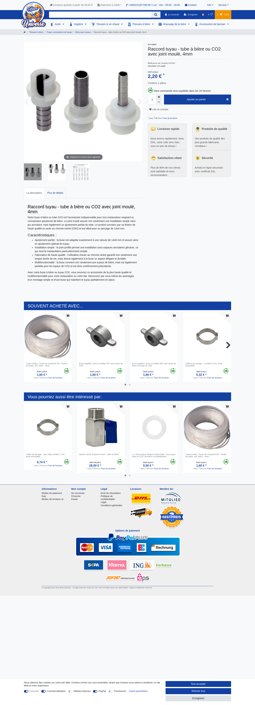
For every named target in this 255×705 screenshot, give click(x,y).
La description (34, 192)
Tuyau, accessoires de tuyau (59, 32)
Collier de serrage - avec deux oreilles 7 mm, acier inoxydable (45, 455)
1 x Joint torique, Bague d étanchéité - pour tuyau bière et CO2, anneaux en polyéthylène (153, 455)
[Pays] (203, 14)
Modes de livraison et (52, 499)
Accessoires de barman (212, 24)
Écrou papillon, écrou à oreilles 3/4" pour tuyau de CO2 (101, 364)
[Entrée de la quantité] (152, 99)
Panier (74, 499)
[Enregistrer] (191, 14)
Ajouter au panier (207, 99)
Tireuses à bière (141, 24)
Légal (103, 502)
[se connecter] (172, 14)
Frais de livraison (169, 118)
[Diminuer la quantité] (158, 102)
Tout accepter (198, 683)
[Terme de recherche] (100, 15)
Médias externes (82, 691)
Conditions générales (111, 505)
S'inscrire (76, 496)
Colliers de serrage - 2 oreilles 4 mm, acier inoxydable (203, 364)
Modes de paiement (52, 493)
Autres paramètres (138, 691)
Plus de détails (55, 192)
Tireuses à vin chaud (108, 24)
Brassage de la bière (175, 24)
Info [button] (209, 5)
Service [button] (222, 5)
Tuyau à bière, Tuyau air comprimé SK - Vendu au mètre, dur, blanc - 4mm (46, 364)
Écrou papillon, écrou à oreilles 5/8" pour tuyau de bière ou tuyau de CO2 (154, 364)
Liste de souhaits (158, 109)
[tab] (34, 193)
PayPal (102, 691)
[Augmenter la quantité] (158, 97)
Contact (191, 5)
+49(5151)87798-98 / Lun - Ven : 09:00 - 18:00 (153, 5)
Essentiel (34, 691)
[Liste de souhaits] (210, 14)
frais (44, 496)
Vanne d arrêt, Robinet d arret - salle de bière (99, 454)
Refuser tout (198, 691)
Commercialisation (56, 691)
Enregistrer (198, 698)
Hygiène (79, 24)
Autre (58, 24)
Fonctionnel (120, 691)
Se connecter (78, 493)
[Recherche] (155, 15)
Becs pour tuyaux (83, 32)
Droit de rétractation (111, 493)
